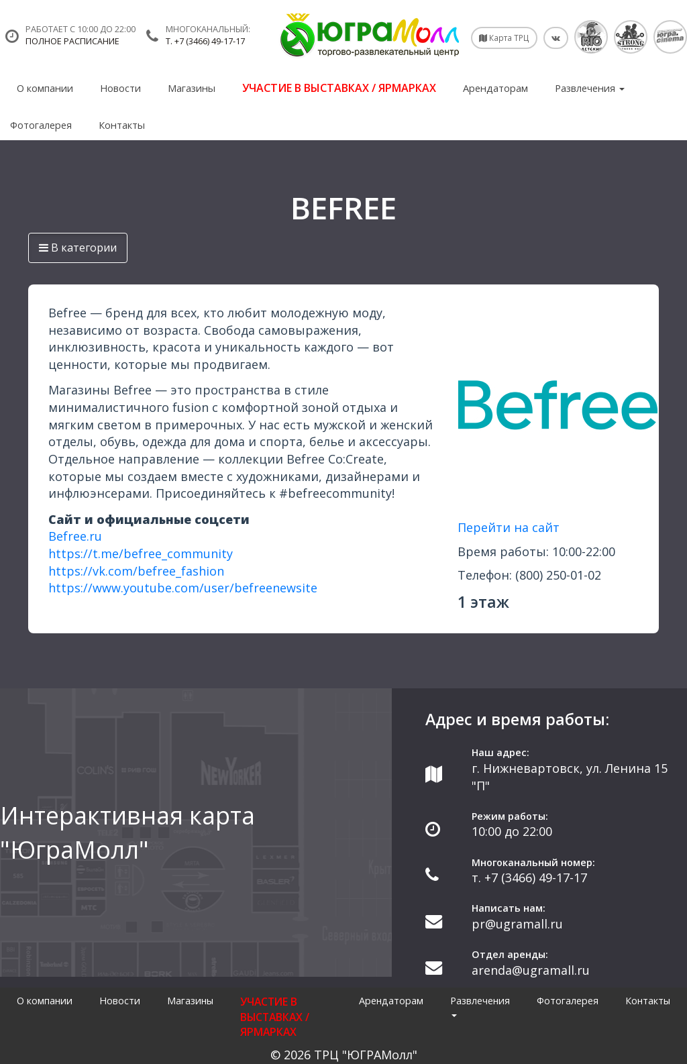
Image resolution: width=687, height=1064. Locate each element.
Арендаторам (495, 88)
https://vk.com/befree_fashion (136, 571)
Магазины (191, 88)
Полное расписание (72, 41)
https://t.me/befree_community (140, 553)
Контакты (122, 124)
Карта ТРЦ (504, 37)
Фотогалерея (41, 124)
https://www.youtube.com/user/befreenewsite (182, 588)
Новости (120, 88)
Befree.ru (75, 536)
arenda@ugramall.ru (531, 970)
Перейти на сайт (509, 527)
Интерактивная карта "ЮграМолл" (127, 832)
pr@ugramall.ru (517, 924)
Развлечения (590, 88)
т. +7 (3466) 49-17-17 (205, 41)
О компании (45, 88)
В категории (78, 247)
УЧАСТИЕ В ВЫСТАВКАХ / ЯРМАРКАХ (339, 88)
